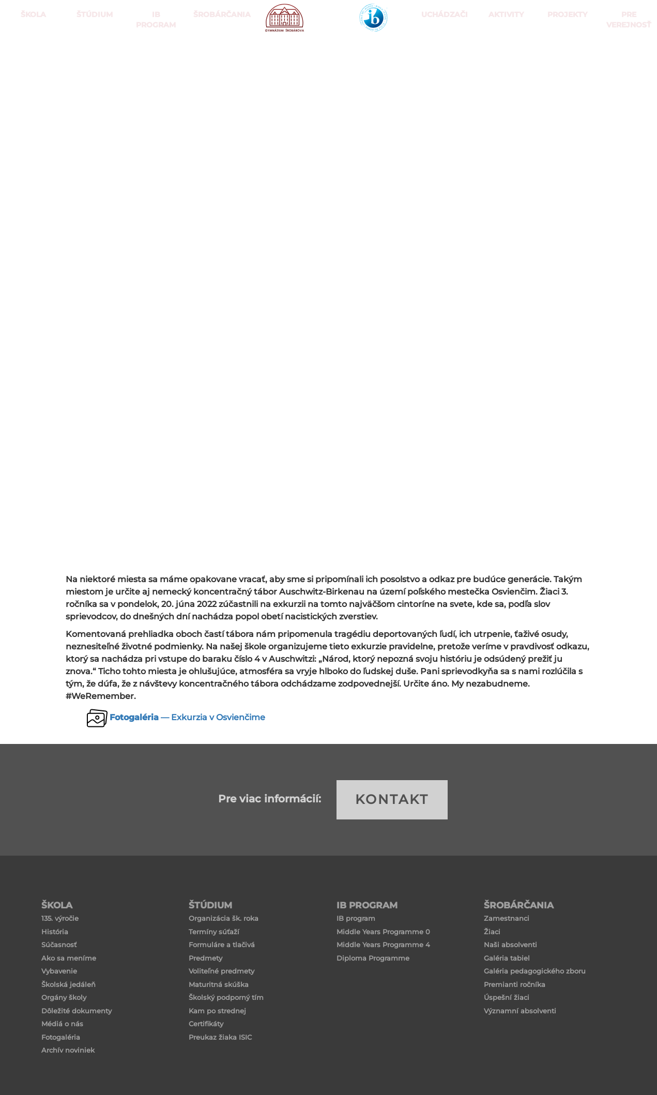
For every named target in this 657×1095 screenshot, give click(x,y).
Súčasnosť (59, 944)
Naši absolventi (510, 944)
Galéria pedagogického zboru (535, 971)
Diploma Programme (373, 958)
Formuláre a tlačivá (222, 944)
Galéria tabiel (507, 958)
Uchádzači (442, 51)
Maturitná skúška (219, 984)
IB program (356, 918)
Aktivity (503, 51)
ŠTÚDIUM (92, 51)
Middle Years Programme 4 (383, 944)
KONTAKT (392, 799)
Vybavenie (59, 971)
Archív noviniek (68, 1050)
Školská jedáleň (68, 984)
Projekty (565, 51)
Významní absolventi (520, 1011)
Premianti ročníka (514, 984)
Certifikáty (206, 1024)
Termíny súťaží (214, 931)
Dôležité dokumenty (76, 1011)
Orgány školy (63, 997)
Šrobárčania (214, 51)
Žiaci (492, 931)
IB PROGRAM (153, 51)
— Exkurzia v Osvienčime (187, 717)
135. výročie (60, 918)
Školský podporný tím (226, 997)
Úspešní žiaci (506, 997)
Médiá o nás (62, 1024)
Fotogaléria (60, 1037)
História (54, 931)
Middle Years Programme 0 (383, 931)
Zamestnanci (506, 918)
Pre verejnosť (626, 51)
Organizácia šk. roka (223, 918)
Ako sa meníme (68, 958)
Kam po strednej (217, 1011)
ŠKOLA (31, 51)
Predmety (205, 958)
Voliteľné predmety (221, 971)
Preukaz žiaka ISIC (220, 1037)
